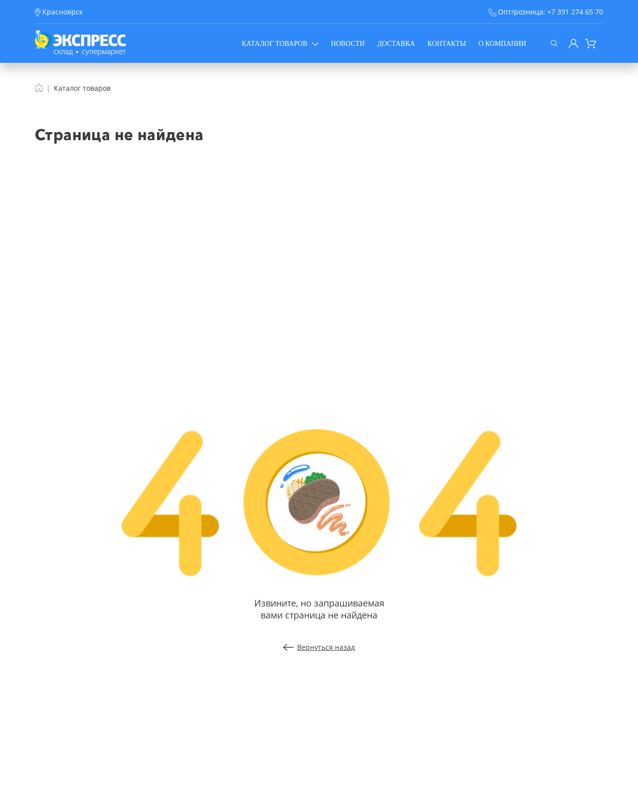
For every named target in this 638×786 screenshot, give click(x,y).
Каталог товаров (280, 43)
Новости (348, 43)
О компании (502, 43)
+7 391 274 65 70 (575, 11)
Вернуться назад (319, 647)
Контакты (447, 43)
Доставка (396, 43)
